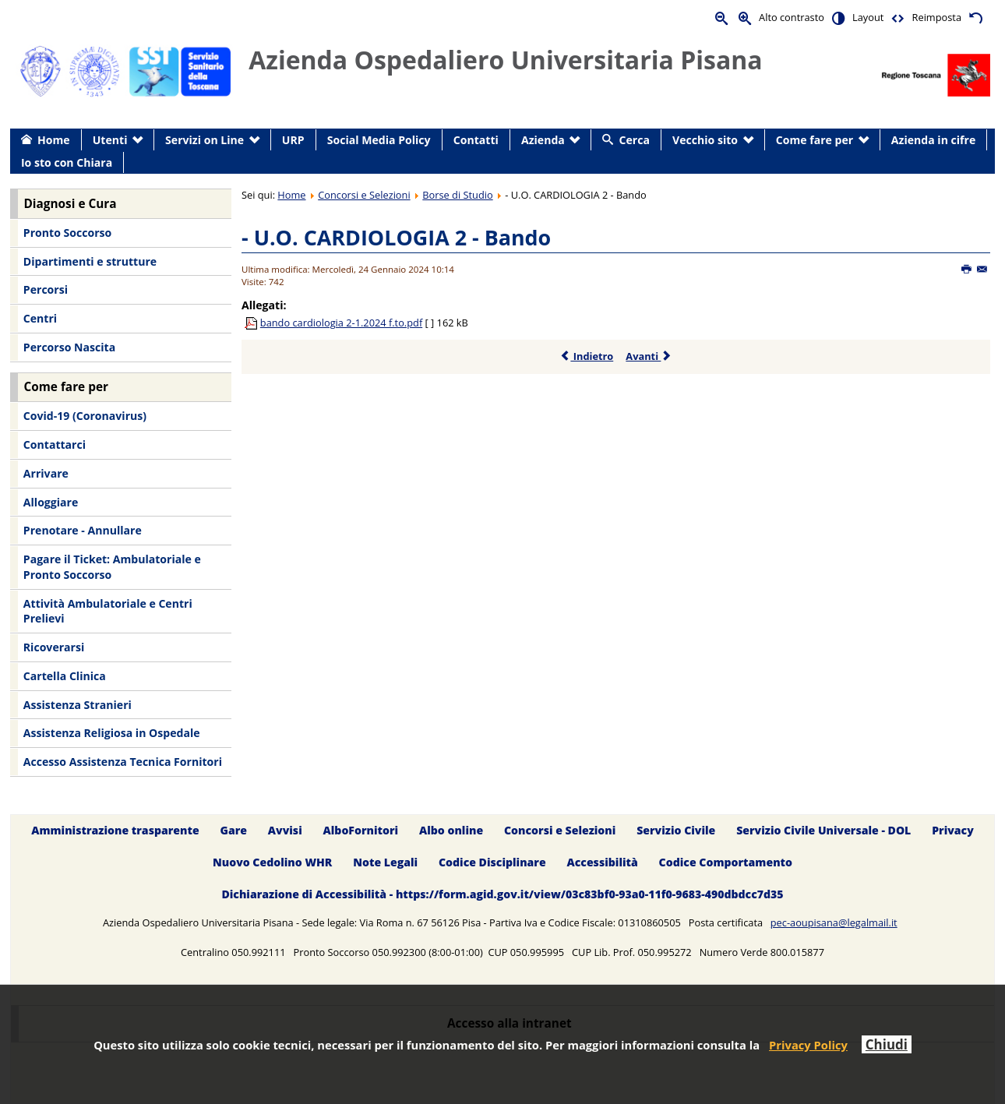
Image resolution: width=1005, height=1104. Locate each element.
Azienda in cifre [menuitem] (933, 139)
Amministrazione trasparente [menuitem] (115, 830)
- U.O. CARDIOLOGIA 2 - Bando (396, 237)
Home (291, 195)
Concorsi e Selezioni (364, 195)
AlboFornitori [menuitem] (361, 830)
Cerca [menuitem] (634, 139)
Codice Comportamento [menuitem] (725, 862)
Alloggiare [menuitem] (50, 502)
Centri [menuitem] (40, 318)
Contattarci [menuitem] (54, 444)
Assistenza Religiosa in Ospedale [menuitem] (111, 732)
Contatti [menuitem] (476, 139)
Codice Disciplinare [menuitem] (492, 862)
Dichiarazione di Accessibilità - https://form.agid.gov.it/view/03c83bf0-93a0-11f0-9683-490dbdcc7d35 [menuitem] (502, 894)
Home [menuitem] (53, 139)
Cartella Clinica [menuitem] (64, 675)
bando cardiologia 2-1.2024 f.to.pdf (341, 323)
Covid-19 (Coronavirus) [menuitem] (84, 415)
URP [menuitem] (293, 139)
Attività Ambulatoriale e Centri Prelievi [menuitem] (107, 611)
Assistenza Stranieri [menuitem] (77, 704)
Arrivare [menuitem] (46, 473)
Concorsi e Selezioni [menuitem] (559, 830)
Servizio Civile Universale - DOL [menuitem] (823, 830)
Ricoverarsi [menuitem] (53, 647)
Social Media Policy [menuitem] (379, 139)
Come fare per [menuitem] (814, 139)
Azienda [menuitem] (543, 139)
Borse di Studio (457, 195)
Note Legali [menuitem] (385, 862)
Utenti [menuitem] (110, 139)
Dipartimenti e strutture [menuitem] (90, 261)
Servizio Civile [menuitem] (675, 830)
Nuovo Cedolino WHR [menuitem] (272, 862)
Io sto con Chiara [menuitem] (66, 162)
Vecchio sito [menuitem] (705, 139)
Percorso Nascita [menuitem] (69, 347)
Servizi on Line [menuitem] (204, 139)
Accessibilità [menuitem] (602, 862)
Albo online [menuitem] (451, 830)
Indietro (586, 356)
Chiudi (887, 1044)
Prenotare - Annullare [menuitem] (82, 530)
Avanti (649, 356)
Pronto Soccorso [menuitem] (67, 232)
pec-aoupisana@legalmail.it (833, 922)
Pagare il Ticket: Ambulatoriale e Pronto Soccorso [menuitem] (112, 567)
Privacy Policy (808, 1045)
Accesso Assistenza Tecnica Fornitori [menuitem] (122, 761)
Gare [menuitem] (234, 830)
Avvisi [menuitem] (285, 830)
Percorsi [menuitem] (45, 289)
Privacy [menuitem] (953, 830)
